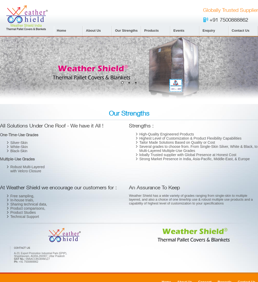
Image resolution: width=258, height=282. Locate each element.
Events (178, 30)
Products (151, 30)
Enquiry (209, 30)
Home (61, 30)
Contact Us (240, 30)
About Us (93, 30)
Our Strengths (126, 30)
